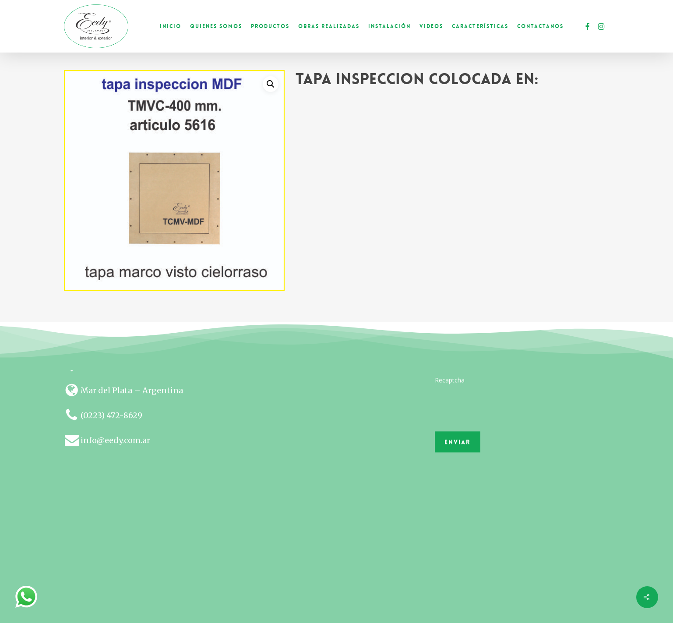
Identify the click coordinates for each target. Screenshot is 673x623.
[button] (270, 84)
